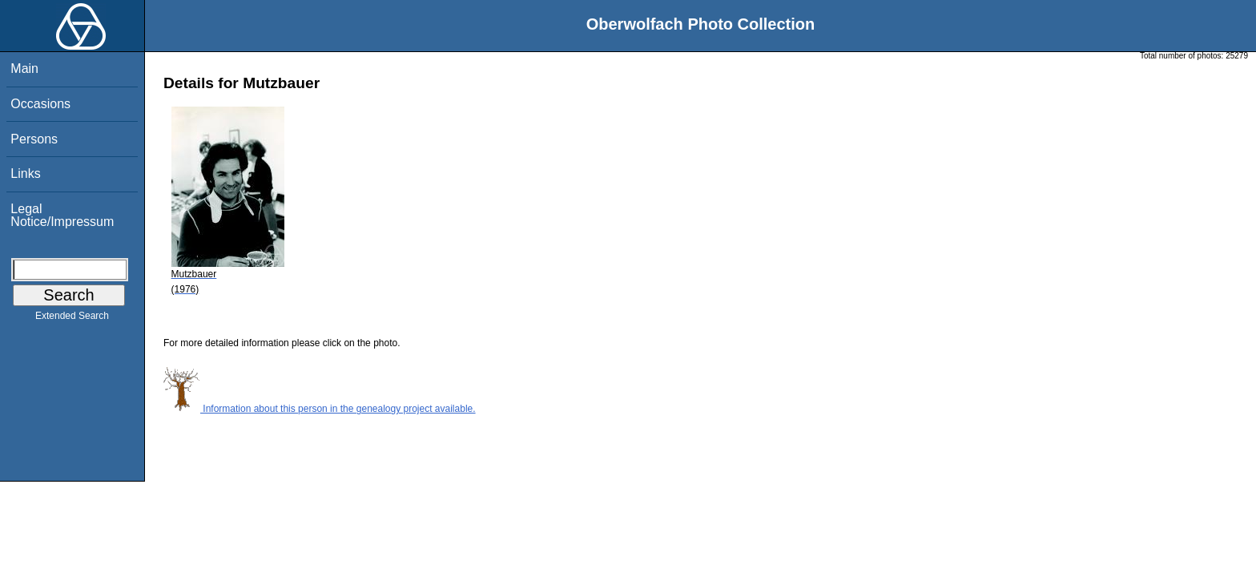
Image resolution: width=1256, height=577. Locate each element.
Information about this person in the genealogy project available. (319, 408)
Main (24, 68)
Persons (34, 139)
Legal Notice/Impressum (62, 215)
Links (25, 173)
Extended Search (72, 319)
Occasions (40, 104)
